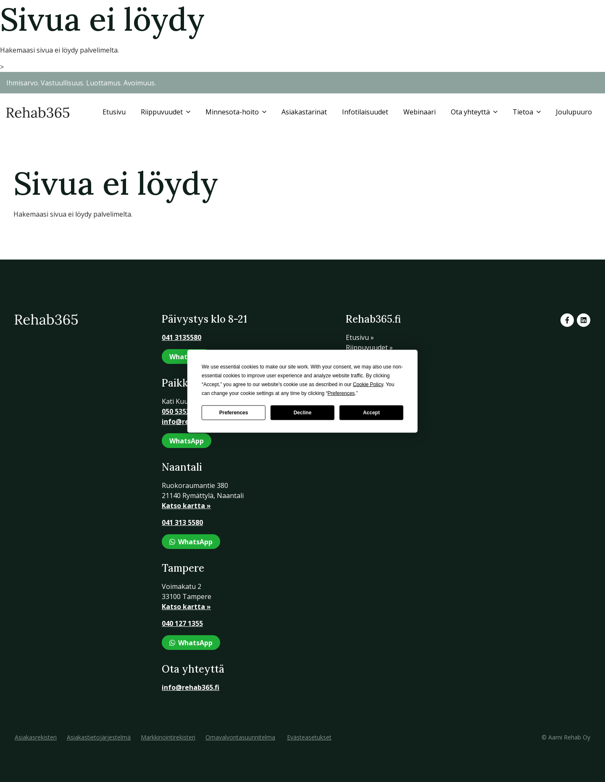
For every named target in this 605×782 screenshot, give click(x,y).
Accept (371, 413)
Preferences (233, 413)
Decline (303, 413)
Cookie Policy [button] (368, 384)
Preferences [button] (341, 393)
